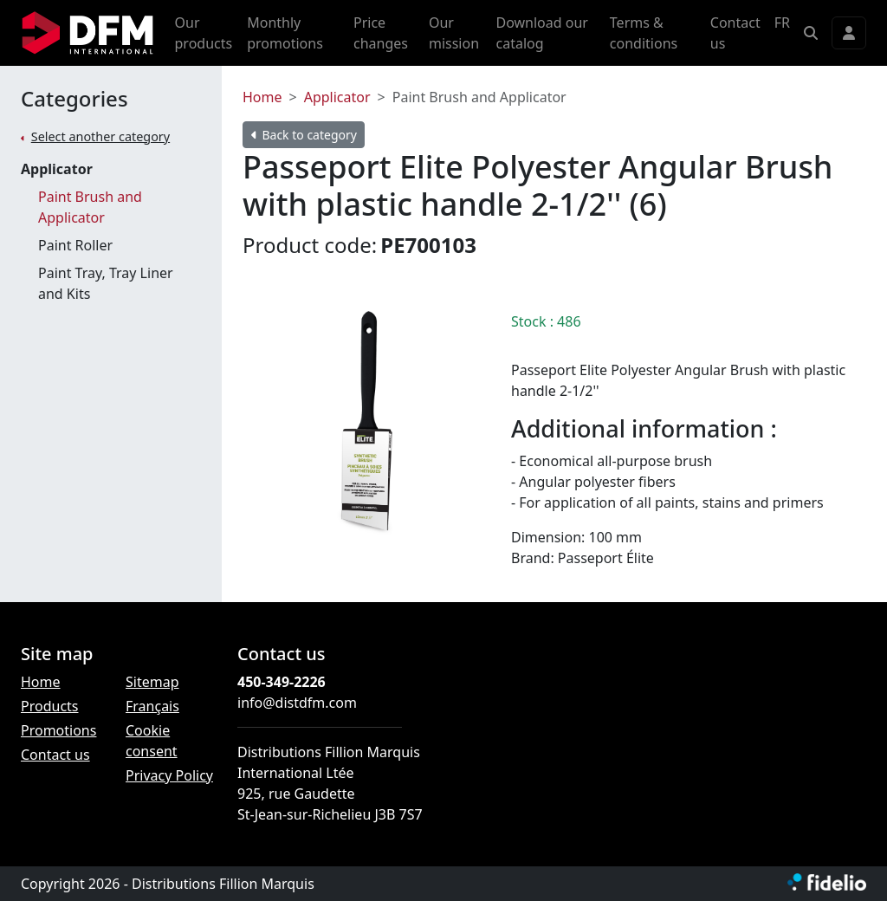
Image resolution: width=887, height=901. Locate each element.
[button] (811, 33)
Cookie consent (152, 741)
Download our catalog (541, 33)
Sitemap (152, 681)
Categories (74, 99)
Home (262, 97)
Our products (204, 33)
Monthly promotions (285, 33)
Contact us (735, 33)
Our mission (454, 33)
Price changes (380, 33)
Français (152, 706)
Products (50, 706)
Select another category (100, 136)
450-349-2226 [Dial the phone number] (281, 681)
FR (782, 22)
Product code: (310, 244)
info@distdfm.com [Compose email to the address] (297, 702)
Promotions (58, 730)
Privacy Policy (169, 775)
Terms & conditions (643, 33)
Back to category (304, 134)
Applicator (57, 168)
